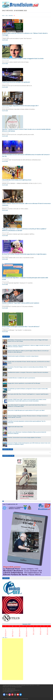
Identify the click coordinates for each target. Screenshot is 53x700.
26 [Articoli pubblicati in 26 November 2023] (47, 634)
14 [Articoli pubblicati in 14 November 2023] (12, 632)
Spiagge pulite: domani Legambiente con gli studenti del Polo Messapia (24, 383)
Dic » (6, 637)
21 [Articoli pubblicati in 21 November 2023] (12, 634)
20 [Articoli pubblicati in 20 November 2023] (5, 634)
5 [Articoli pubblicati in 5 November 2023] (47, 628)
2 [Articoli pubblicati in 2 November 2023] (26, 628)
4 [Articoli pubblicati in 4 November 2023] (40, 628)
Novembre (11, 15)
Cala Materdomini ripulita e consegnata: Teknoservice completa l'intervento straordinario (28, 372)
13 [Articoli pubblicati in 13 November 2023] (5, 632)
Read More (4, 40)
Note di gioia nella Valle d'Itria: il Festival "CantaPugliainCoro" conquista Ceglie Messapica (28, 394)
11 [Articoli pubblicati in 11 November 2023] (40, 630)
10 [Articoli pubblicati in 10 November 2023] (33, 630)
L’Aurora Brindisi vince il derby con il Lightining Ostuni (16, 180)
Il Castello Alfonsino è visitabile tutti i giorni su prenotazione (21, 377)
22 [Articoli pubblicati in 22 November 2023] (19, 634)
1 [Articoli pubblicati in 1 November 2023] (19, 628)
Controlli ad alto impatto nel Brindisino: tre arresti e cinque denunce (23, 356)
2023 (7, 15)
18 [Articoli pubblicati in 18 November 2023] (40, 632)
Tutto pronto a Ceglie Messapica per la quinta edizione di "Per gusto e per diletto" (26, 410)
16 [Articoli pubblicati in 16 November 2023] (26, 632)
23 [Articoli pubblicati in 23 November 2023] (26, 634)
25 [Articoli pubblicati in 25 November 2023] (40, 634)
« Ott (3, 637)
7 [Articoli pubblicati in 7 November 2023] (12, 630)
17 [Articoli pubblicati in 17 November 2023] (33, 632)
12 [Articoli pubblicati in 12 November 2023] (47, 630)
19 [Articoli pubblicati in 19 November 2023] (47, 632)
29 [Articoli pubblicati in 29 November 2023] (19, 636)
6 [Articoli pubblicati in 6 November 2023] (5, 630)
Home (3, 15)
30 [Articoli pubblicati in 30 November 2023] (26, 636)
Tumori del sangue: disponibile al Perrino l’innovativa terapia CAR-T (20, 105)
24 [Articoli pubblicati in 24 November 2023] (33, 634)
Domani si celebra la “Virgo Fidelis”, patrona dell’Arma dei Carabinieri (20, 303)
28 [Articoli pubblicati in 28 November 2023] (12, 636)
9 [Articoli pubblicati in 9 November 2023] (26, 630)
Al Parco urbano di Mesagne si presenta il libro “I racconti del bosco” (21, 326)
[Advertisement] (12, 659)
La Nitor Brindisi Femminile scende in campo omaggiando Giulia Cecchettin (23, 58)
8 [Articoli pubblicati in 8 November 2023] (19, 630)
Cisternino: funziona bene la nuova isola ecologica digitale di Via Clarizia (24, 437)
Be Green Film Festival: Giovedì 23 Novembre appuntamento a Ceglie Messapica (24, 254)
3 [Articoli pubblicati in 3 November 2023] (33, 628)
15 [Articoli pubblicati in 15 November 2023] (19, 632)
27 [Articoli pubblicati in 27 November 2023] (5, 636)
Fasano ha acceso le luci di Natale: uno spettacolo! (16, 82)
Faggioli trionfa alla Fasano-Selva (15, 426)
